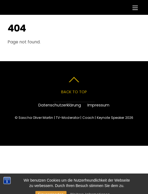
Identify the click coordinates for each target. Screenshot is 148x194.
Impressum (98, 105)
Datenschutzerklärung (59, 105)
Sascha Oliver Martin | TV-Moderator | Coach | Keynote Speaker (71, 117)
